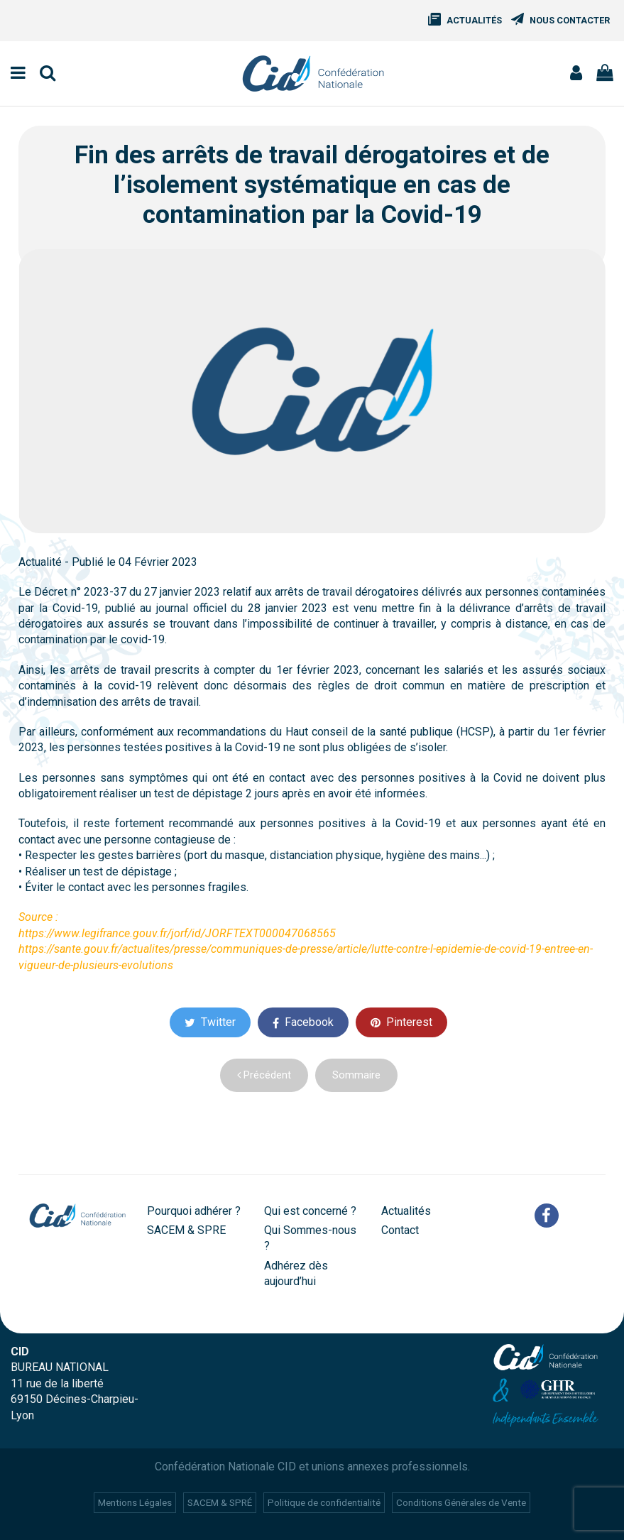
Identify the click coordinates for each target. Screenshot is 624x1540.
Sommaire (356, 1075)
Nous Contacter (570, 20)
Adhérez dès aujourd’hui (296, 1273)
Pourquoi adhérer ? (194, 1211)
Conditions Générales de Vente (461, 1502)
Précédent (264, 1075)
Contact (400, 1230)
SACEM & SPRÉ (219, 1502)
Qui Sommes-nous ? (310, 1237)
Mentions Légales (135, 1502)
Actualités (474, 20)
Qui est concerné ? (310, 1211)
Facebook (303, 1022)
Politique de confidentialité (324, 1502)
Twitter (210, 1022)
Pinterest (401, 1022)
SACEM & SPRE (186, 1230)
